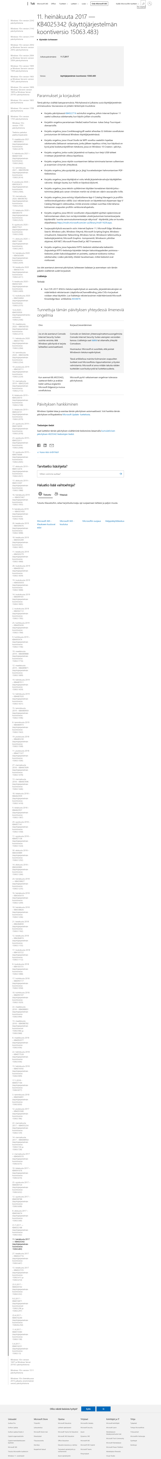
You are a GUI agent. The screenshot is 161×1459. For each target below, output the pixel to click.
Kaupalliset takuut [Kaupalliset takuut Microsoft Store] (40, 1449)
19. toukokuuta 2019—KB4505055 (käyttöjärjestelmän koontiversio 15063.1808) (21, 585)
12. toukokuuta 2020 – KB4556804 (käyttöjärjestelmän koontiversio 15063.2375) (21, 300)
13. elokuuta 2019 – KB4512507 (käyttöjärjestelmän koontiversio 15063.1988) (20, 485)
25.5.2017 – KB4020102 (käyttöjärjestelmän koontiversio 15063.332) (20, 1289)
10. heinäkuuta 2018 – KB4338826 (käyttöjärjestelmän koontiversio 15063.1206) (21, 912)
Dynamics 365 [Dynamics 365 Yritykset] (85, 1436)
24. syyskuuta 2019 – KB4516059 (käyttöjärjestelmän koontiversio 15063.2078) (21, 428)
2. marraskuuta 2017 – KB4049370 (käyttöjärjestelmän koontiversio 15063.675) (21, 1159)
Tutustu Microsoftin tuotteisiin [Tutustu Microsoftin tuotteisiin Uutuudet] (18, 1451)
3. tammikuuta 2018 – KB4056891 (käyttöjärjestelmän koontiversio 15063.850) (20, 1099)
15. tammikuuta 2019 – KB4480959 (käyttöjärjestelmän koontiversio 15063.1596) (20, 713)
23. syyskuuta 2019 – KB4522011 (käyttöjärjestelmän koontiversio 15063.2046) (21, 443)
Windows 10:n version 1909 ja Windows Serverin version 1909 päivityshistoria (22, 68)
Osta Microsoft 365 (99, 3)
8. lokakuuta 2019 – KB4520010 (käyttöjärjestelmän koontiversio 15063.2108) (20, 400)
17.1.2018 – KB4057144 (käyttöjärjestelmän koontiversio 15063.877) (20, 1085)
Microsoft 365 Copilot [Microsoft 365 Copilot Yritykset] (88, 1445)
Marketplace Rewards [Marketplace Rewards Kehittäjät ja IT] (113, 1451)
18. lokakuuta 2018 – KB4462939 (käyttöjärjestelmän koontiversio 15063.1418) (21, 798)
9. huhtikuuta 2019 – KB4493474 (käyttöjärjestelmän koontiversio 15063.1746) (21, 642)
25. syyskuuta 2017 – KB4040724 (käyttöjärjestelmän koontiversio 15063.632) (21, 1187)
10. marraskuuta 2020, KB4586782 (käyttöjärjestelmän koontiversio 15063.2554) (20, 201)
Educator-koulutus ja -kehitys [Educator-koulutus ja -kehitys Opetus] (67, 1445)
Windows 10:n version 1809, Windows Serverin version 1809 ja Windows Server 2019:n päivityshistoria (22, 91)
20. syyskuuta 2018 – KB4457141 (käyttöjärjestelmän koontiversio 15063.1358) (21, 827)
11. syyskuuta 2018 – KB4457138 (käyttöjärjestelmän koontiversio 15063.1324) (21, 841)
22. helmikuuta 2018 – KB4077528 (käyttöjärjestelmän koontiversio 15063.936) (21, 1057)
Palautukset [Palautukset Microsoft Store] (38, 1436)
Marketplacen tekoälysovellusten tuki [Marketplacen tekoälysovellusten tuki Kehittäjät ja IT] (113, 1433)
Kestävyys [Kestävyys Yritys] (133, 1445)
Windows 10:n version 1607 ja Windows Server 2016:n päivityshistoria (21, 1362)
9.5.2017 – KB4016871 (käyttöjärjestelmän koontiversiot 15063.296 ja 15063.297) (20, 1304)
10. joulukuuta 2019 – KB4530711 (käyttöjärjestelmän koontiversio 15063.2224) (20, 372)
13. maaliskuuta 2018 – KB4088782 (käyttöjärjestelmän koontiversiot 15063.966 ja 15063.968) (20, 1027)
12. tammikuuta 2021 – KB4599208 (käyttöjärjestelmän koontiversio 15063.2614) (20, 173)
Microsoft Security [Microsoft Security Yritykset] (87, 1427)
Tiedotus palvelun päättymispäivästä (19, 133)
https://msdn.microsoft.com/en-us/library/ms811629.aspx (84, 222)
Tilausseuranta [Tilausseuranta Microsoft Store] (39, 1441)
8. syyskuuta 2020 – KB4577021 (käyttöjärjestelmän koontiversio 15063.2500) (20, 229)
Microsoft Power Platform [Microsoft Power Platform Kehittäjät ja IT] (114, 1447)
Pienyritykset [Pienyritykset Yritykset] (85, 1454)
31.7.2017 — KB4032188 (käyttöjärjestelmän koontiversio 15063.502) (20, 1230)
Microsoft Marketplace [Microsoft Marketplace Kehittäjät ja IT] (113, 1443)
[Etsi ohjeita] (143, 3)
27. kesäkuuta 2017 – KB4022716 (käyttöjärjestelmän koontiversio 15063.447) (20, 1258)
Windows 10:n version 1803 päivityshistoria (22, 101)
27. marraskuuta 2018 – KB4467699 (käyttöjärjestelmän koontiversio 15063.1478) (20, 770)
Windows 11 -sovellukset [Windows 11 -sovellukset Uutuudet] (16, 1456)
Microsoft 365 (42, 3)
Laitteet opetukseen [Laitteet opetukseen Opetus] (64, 1427)
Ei (103, 1409)
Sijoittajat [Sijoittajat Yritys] (133, 1441)
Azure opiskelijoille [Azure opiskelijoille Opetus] (64, 1456)
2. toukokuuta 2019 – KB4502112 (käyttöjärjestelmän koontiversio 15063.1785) (20, 613)
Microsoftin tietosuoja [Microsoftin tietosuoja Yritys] (137, 1436)
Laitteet (74, 3)
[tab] (45, 494)
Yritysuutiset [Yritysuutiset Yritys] (134, 1432)
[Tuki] (32, 3)
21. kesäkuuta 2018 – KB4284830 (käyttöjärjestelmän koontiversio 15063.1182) (20, 926)
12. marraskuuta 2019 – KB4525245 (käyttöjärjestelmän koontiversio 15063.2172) (20, 386)
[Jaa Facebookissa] (39, 445)
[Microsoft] (17, 3)
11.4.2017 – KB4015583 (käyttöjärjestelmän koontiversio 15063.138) (20, 1334)
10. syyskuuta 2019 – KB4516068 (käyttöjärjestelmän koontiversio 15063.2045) (21, 457)
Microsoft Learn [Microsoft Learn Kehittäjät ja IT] (111, 1427)
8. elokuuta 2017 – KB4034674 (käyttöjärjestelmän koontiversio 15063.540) (20, 1216)
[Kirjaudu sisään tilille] (149, 3)
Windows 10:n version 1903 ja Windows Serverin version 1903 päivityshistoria (22, 79)
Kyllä (88, 1409)
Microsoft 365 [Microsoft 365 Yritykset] (85, 1441)
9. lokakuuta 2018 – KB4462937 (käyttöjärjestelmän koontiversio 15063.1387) (20, 812)
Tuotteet (62, 3)
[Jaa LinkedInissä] (44, 445)
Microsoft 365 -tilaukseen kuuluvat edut (46, 524)
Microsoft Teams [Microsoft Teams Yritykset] (86, 1449)
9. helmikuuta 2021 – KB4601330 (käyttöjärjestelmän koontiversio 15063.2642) (21, 158)
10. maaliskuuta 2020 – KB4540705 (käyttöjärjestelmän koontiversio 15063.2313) (20, 329)
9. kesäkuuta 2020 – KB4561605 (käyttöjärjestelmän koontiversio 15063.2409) (20, 286)
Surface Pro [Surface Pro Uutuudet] (11, 1423)
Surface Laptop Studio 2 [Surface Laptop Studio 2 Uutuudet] (16, 1432)
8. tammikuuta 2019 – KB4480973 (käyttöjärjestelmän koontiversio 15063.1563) (20, 727)
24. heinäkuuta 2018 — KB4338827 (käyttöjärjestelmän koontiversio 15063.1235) (21, 884)
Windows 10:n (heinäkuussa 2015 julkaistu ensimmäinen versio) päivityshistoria (22, 1381)
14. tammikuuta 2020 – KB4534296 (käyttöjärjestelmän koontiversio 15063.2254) (20, 357)
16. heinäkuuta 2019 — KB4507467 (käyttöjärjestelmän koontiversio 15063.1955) (21, 500)
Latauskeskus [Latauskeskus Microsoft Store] (38, 1427)
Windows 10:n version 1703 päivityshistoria (20, 117)
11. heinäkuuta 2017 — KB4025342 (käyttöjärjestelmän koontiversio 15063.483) (21, 1244)
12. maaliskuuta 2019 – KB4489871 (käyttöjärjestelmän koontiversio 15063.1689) (20, 670)
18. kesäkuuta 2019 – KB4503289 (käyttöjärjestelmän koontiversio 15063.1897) (20, 542)
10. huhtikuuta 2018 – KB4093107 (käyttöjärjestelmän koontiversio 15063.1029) (20, 997)
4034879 (76, 298)
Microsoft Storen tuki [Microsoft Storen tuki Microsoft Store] (41, 1432)
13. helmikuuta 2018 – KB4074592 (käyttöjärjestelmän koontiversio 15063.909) (21, 1071)
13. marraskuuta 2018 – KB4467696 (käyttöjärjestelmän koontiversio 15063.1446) (20, 784)
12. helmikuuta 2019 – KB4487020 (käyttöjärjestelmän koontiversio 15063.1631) (21, 699)
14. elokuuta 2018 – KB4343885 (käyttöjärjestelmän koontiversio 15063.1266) (20, 869)
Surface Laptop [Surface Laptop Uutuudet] (13, 1427)
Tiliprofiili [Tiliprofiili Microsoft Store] (37, 1423)
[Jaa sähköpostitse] (50, 445)
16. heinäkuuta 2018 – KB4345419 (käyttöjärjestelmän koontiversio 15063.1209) (21, 898)
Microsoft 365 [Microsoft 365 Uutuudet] (12, 1447)
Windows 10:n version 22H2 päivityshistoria (22, 21)
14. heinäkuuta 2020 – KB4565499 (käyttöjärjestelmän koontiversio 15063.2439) (21, 258)
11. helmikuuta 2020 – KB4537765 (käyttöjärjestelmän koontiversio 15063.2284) (21, 343)
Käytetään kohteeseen (48, 39)
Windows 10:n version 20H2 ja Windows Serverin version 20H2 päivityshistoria (22, 47)
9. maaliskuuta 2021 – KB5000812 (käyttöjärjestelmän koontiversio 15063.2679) (20, 144)
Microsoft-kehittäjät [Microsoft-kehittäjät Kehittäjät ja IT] (112, 1423)
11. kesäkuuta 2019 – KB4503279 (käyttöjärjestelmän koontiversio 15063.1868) (20, 557)
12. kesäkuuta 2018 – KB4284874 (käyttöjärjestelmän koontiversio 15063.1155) (20, 940)
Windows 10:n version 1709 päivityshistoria (22, 109)
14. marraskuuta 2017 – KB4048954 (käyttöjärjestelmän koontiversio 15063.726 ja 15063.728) (20, 1143)
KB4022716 (70, 113)
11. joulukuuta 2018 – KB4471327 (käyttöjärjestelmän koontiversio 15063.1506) (20, 756)
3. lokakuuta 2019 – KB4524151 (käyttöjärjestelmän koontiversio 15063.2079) (20, 414)
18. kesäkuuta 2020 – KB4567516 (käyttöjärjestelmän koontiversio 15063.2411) (20, 272)
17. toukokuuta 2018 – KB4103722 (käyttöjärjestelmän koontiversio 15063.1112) (21, 955)
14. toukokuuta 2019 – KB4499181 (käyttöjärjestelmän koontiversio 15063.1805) (21, 599)
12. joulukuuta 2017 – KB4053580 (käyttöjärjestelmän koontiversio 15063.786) (20, 1114)
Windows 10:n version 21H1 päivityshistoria (22, 38)
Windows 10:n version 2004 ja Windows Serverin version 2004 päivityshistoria (22, 58)
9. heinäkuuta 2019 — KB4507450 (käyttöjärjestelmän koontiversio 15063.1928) (20, 514)
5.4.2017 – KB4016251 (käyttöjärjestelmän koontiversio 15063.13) (20, 1349)
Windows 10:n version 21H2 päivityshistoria (22, 29)
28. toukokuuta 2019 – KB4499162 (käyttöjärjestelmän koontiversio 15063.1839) (21, 571)
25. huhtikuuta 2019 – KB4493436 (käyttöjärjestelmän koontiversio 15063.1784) (20, 628)
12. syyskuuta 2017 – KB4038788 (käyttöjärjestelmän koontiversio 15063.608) (21, 1201)
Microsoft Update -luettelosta (76, 414)
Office (53, 3)
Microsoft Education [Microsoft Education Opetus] (64, 1423)
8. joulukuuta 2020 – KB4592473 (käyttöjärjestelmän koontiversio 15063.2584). (21, 187)
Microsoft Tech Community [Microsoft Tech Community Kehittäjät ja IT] (115, 1438)
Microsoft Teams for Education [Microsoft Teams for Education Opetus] (68, 1432)
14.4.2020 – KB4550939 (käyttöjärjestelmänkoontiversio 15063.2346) (21, 315)
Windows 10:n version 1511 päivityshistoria (22, 1371)
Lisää (84, 3)
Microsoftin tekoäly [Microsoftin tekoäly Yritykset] (87, 1423)
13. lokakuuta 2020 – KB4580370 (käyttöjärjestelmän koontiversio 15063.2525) (21, 215)
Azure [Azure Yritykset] (82, 1432)
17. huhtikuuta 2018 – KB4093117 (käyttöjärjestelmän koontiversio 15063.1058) (20, 983)
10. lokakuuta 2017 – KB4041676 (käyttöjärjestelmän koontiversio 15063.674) (21, 1173)
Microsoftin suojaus (91, 520)
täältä (94, 340)
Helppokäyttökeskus (114, 520)
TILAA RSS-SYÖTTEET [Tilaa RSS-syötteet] (49, 452)
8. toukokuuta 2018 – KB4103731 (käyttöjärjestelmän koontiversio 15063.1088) (20, 969)
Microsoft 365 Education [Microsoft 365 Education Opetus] (66, 1436)
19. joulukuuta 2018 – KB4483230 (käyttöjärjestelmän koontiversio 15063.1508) (20, 741)
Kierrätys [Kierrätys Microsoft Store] (37, 1445)
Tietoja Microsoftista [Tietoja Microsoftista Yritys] (137, 1427)
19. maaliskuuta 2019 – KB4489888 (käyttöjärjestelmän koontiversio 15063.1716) (20, 656)
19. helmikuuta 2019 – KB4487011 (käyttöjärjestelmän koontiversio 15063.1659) (21, 685)
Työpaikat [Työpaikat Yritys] (133, 1423)
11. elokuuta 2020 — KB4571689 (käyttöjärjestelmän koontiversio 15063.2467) (21, 244)
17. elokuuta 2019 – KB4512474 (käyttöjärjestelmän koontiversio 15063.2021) (20, 471)
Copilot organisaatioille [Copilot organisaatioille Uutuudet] (16, 1436)
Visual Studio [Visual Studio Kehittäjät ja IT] (110, 1456)
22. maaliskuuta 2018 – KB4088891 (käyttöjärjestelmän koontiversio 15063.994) (20, 1012)
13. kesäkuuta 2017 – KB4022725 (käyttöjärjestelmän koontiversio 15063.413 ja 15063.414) (20, 1273)
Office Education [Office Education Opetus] (63, 1441)
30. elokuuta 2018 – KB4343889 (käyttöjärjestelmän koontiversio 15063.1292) (20, 855)
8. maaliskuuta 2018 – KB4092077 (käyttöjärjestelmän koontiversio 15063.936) (20, 1043)
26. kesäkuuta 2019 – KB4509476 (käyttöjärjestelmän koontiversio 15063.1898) (20, 528)
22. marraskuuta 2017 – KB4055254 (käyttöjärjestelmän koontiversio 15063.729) (20, 1128)
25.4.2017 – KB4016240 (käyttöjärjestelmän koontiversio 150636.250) (20, 1320)
